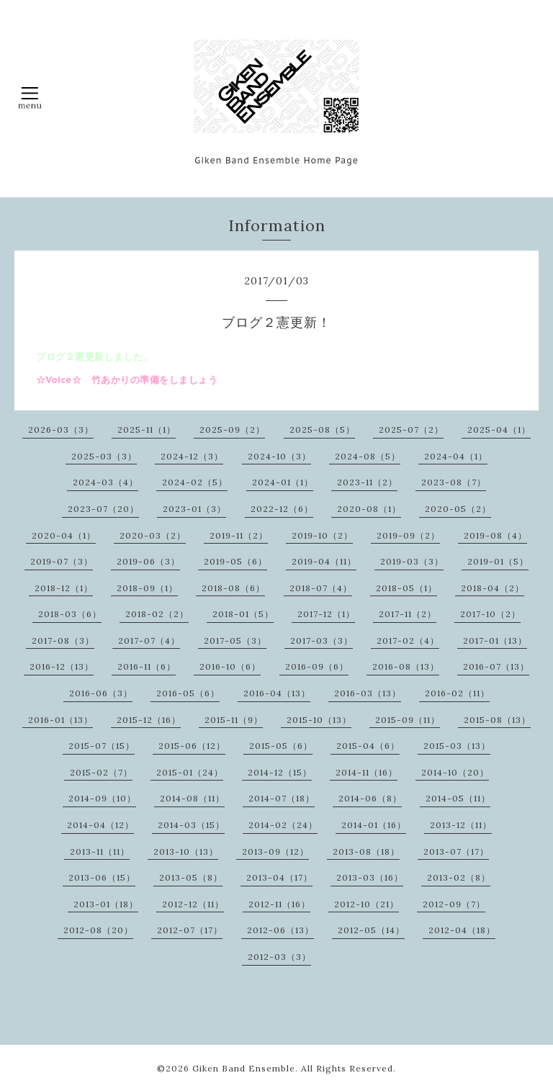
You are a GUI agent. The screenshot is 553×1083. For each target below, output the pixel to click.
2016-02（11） (457, 693)
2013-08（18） (366, 851)
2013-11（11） (100, 851)
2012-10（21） (366, 904)
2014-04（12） (100, 824)
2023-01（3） (194, 508)
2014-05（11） (458, 798)
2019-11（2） (239, 535)
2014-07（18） (281, 798)
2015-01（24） (189, 772)
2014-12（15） (280, 772)
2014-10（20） (455, 772)
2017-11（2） (407, 613)
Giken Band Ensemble (243, 1068)
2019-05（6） (235, 561)
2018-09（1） (147, 588)
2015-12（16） (149, 719)
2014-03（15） (191, 824)
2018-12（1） (64, 588)
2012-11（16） (279, 904)
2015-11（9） (233, 719)
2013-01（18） (105, 904)
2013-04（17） (279, 877)
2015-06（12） (191, 745)
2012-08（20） (98, 930)
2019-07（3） (61, 561)
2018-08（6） (233, 588)
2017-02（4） (408, 640)
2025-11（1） (146, 429)
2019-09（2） (408, 535)
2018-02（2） (157, 613)
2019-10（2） (322, 535)
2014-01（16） (373, 824)
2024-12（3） (192, 456)
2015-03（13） (456, 745)
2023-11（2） (367, 482)
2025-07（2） (411, 429)
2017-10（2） (490, 613)
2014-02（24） (283, 824)
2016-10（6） (230, 666)
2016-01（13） (60, 719)
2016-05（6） (188, 693)
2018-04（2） (492, 588)
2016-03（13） (367, 693)
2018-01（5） (243, 613)
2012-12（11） (193, 904)
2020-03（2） (153, 535)
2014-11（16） (366, 772)
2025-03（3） (104, 456)
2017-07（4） (149, 640)
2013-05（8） (190, 877)
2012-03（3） (279, 956)
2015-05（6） (281, 745)
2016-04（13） (276, 693)
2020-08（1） (369, 508)
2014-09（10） (102, 798)
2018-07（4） (320, 588)
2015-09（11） (407, 719)
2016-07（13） (496, 666)
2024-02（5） (195, 482)
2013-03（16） (369, 877)
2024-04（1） (455, 456)
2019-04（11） (324, 561)
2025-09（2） (232, 429)
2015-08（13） (497, 719)
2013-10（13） (185, 851)
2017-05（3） (235, 640)
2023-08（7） (453, 482)
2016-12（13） (62, 666)
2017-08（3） (63, 640)
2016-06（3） (100, 693)
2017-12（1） (326, 613)
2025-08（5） (322, 429)
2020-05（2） (458, 508)
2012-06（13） (280, 930)
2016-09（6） (317, 666)
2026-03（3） (61, 429)
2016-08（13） (405, 666)
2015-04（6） (368, 745)
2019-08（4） (495, 535)
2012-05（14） (371, 930)
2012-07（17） (189, 930)
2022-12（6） (282, 508)
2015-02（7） (101, 772)
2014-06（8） (370, 798)
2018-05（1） (406, 588)
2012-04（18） (461, 930)
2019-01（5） (498, 561)
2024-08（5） (367, 456)
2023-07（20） (103, 508)
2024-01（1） (282, 482)
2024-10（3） (279, 456)
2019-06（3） (148, 561)
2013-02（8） (458, 877)
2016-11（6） (146, 666)
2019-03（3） (412, 561)
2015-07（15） (101, 745)
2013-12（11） (461, 824)
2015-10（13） (319, 719)
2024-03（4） (105, 482)
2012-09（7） (454, 904)
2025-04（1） (499, 429)
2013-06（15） (101, 877)
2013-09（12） (275, 851)
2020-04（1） (64, 535)
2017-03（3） (321, 640)
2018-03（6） (70, 613)
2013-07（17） (456, 851)
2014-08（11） (192, 798)
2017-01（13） (495, 640)
